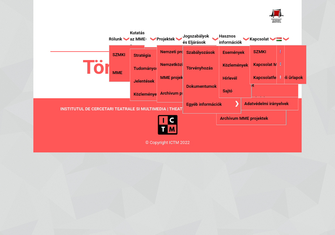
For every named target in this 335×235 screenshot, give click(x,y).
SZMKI (119, 54)
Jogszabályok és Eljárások (196, 39)
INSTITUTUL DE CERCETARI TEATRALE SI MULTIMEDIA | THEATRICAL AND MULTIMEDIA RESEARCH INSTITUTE (167, 108)
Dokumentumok (201, 86)
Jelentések (143, 81)
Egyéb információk (203, 104)
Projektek (166, 39)
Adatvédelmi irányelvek (266, 103)
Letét (249, 85)
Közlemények (146, 94)
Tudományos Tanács (153, 68)
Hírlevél (229, 78)
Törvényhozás (199, 68)
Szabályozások (200, 52)
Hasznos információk (230, 39)
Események (233, 52)
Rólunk (115, 39)
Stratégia (142, 55)
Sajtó (227, 90)
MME (117, 72)
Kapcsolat (259, 39)
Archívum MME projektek (244, 118)
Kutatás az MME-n (138, 39)
